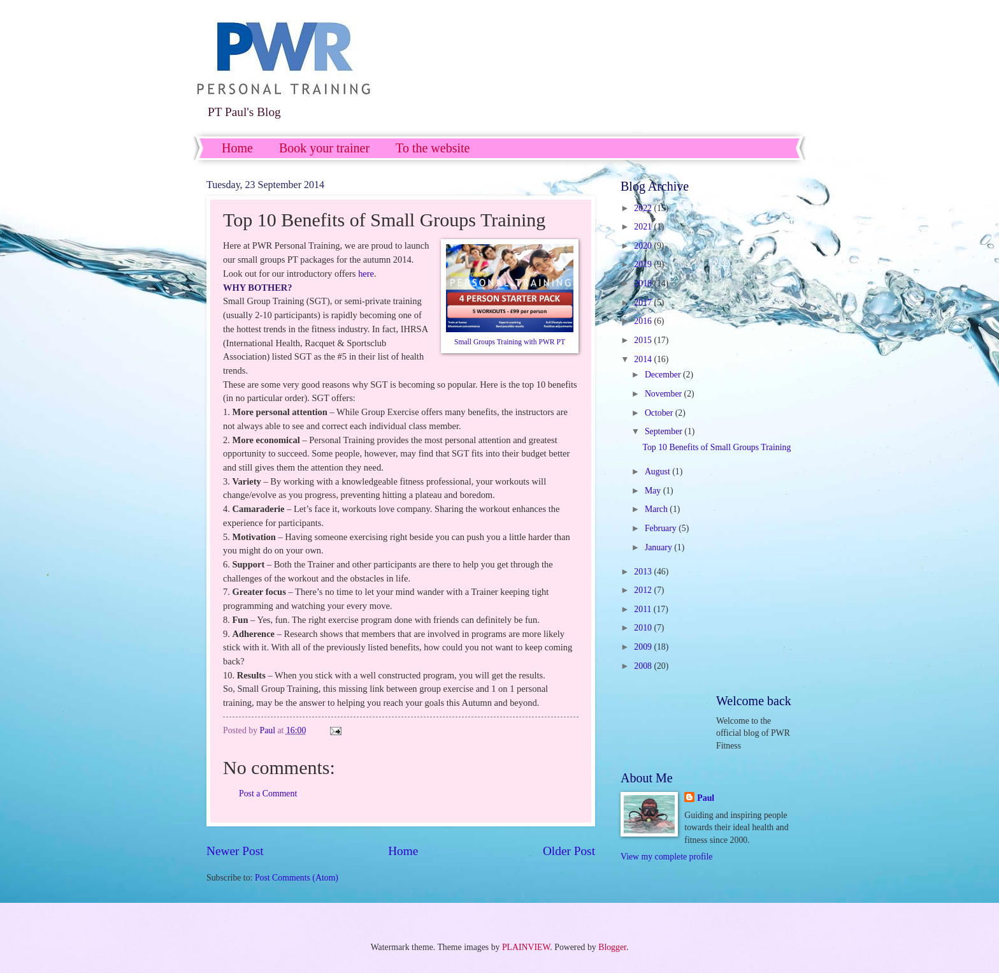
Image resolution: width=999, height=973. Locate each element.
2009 (644, 647)
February (662, 528)
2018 (644, 283)
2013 (644, 571)
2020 (644, 246)
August (658, 471)
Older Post (569, 851)
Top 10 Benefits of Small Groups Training (716, 447)
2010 (644, 628)
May (654, 490)
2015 (644, 340)
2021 (644, 226)
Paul (705, 798)
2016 (644, 321)
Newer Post (235, 851)
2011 (644, 609)
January (659, 547)
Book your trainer (324, 148)
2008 (644, 666)
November (664, 394)
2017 (644, 302)
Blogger (612, 947)
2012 (644, 590)
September (664, 431)
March (657, 509)
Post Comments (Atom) (296, 877)
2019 (644, 264)
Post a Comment (268, 793)
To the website (433, 148)
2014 (644, 359)
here (366, 273)
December (664, 374)
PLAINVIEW (526, 947)
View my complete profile (666, 856)
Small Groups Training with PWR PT (509, 342)
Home (237, 148)
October (660, 413)
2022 (644, 208)
